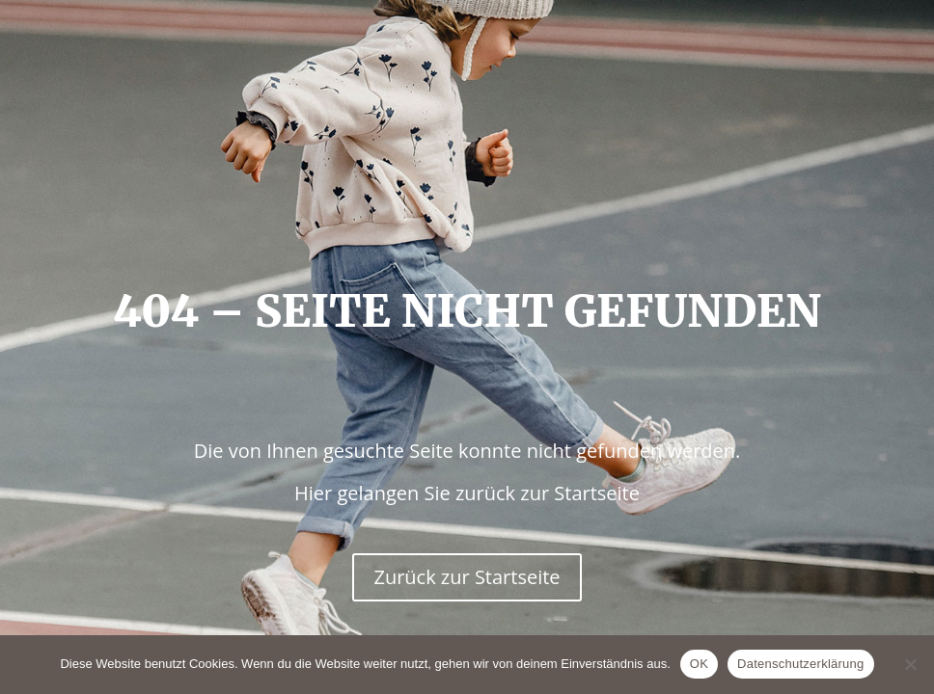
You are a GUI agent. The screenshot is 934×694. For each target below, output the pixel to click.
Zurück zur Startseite (466, 577)
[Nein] (910, 664)
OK (699, 663)
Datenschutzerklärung (800, 663)
